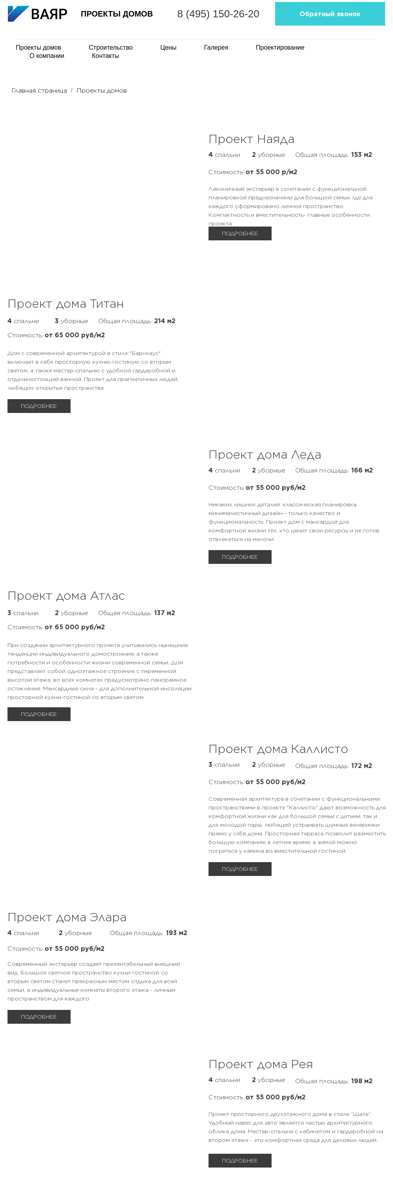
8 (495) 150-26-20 (242, 20)
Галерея (216, 47)
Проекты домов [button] (38, 47)
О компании (47, 55)
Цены (168, 47)
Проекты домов (101, 90)
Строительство (110, 47)
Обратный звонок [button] (338, 20)
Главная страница (39, 90)
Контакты (105, 55)
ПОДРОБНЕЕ (39, 406)
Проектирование (280, 47)
